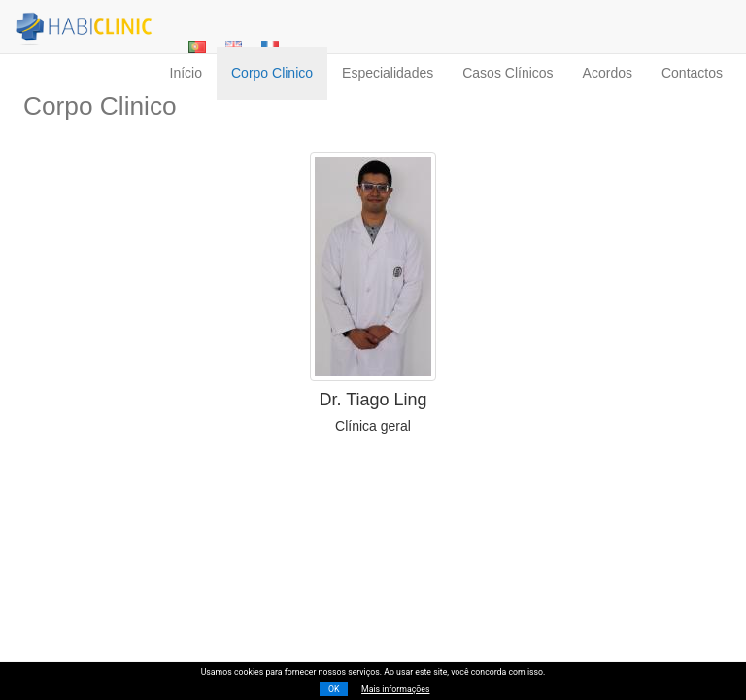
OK (334, 689)
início (186, 73)
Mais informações (395, 689)
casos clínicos (507, 73)
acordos (607, 73)
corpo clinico (272, 73)
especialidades (387, 73)
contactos (692, 73)
